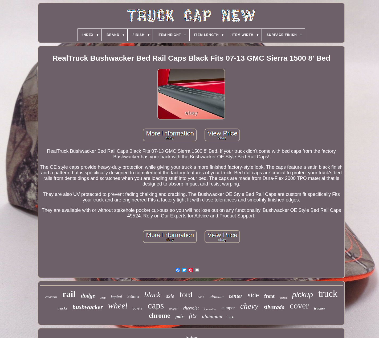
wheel (117, 305)
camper (228, 307)
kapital (116, 297)
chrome (159, 315)
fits (193, 315)
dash (201, 297)
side (253, 295)
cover (299, 305)
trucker (319, 308)
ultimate (216, 296)
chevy (249, 306)
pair (180, 316)
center (235, 296)
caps (156, 305)
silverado (274, 307)
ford (186, 294)
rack (230, 317)
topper (173, 308)
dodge (88, 295)
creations (51, 297)
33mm (133, 296)
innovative (210, 309)
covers (138, 308)
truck (327, 293)
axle (170, 296)
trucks (62, 308)
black (152, 295)
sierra (283, 297)
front (269, 296)
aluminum (212, 316)
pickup (302, 295)
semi (102, 297)
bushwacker (88, 307)
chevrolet (191, 308)
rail (68, 294)
